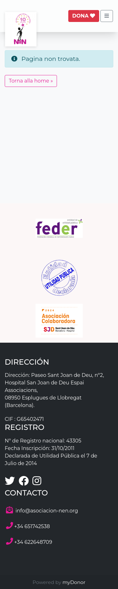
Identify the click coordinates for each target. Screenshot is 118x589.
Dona (83, 16)
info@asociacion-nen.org (46, 511)
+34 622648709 (33, 542)
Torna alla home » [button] (31, 81)
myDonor (73, 582)
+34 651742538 (32, 526)
